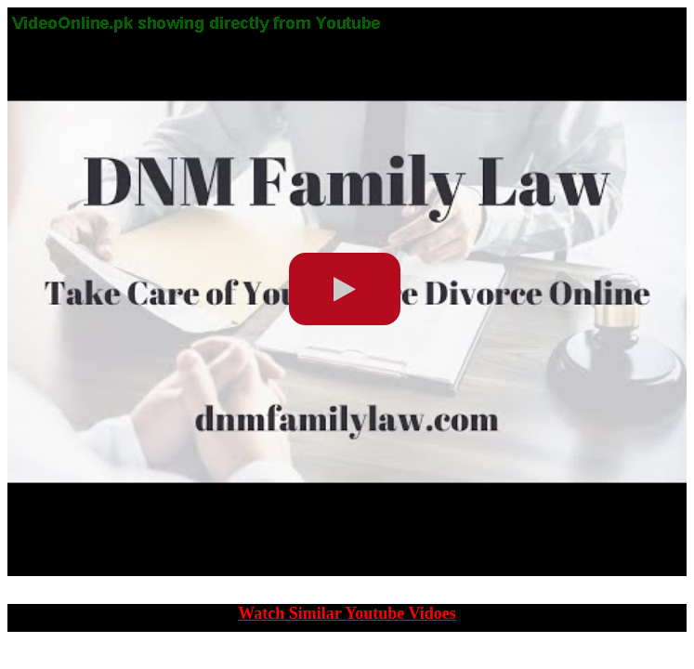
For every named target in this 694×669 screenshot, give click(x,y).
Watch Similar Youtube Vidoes (347, 613)
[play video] (344, 289)
